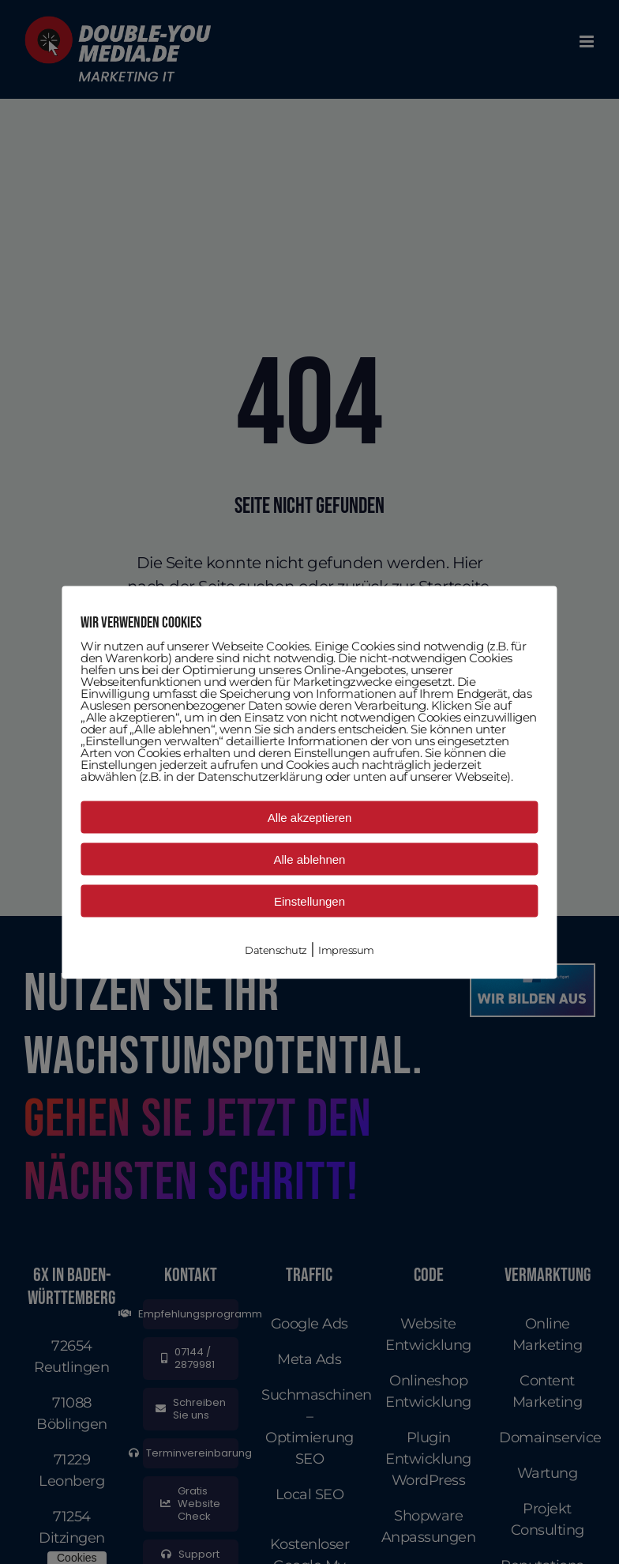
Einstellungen (309, 900)
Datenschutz (276, 949)
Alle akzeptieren (310, 816)
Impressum (346, 949)
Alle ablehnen (310, 858)
